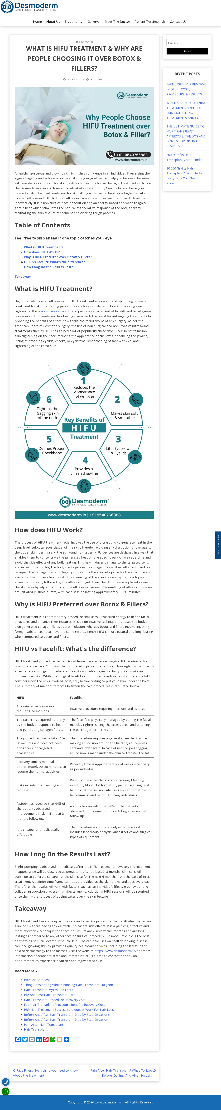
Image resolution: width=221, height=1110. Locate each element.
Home (37, 21)
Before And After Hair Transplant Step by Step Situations (67, 1014)
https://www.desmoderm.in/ (115, 951)
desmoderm (86, 41)
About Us (53, 21)
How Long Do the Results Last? (48, 267)
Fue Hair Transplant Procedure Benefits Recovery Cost (64, 1004)
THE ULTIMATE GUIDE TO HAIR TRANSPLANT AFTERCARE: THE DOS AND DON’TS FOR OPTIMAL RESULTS (185, 136)
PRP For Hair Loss (37, 980)
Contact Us (178, 21)
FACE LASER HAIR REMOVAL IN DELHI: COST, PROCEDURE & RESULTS (186, 89)
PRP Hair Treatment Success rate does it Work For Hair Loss (69, 1009)
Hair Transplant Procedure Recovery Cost (55, 1000)
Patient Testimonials (150, 21)
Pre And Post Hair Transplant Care (49, 995)
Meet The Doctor (117, 21)
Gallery (93, 21)
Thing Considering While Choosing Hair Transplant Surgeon (68, 985)
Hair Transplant (36, 1029)
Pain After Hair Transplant (43, 1024)
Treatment (72, 21)
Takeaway (23, 276)
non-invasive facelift (55, 311)
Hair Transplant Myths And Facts (48, 990)
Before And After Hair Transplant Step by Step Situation (66, 1019)
